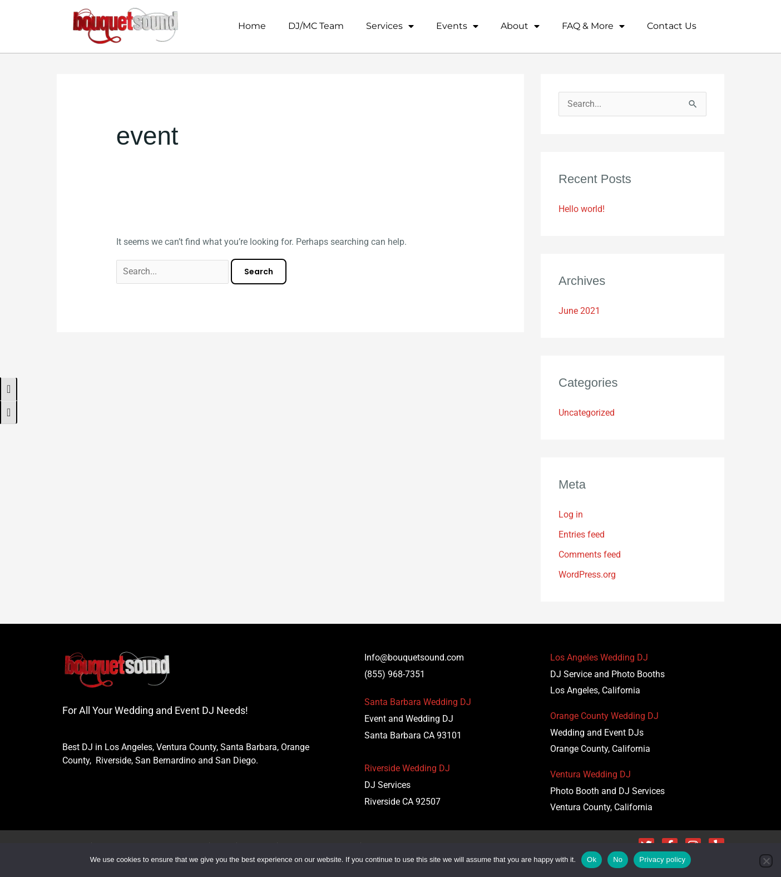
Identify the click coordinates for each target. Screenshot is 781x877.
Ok (591, 859)
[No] (766, 861)
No (617, 859)
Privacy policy (662, 859)
